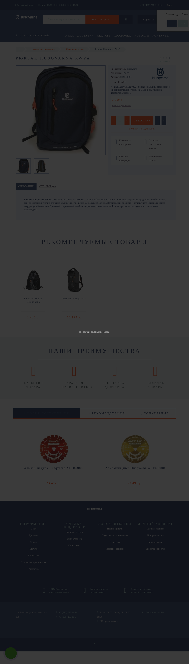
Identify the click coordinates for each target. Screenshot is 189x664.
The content (84, 331)
